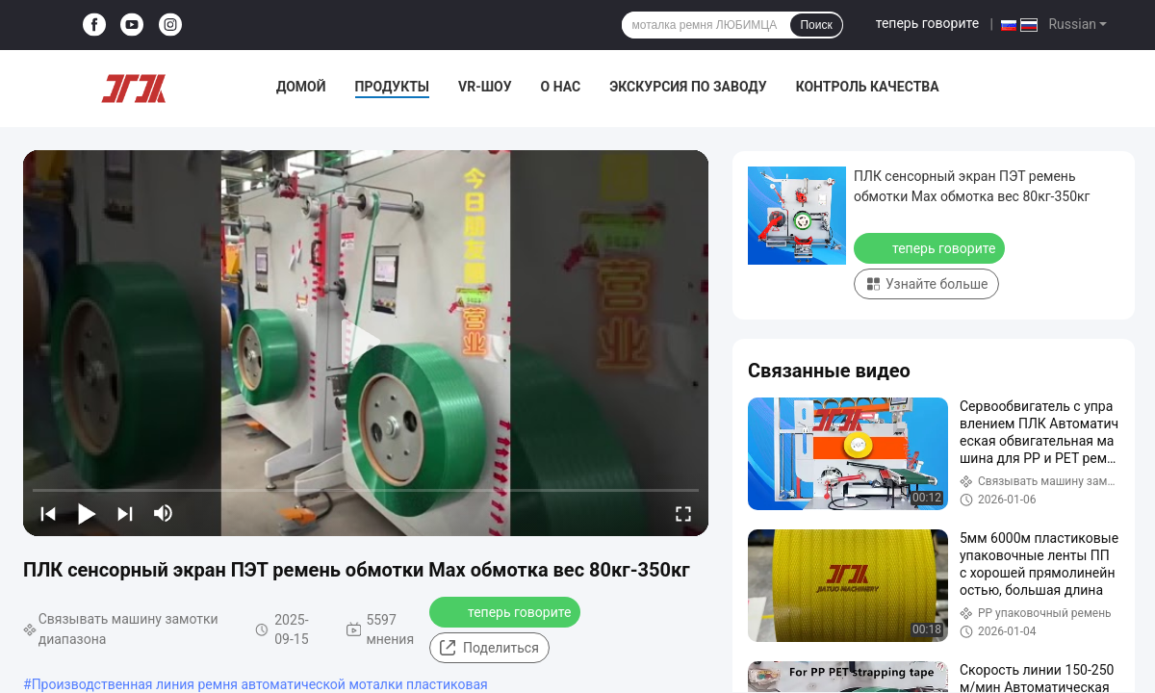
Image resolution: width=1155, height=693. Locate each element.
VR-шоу (485, 86)
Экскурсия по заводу (687, 86)
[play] (366, 343)
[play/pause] (86, 513)
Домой (301, 86)
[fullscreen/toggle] (683, 513)
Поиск (816, 25)
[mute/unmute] (163, 513)
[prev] (48, 513)
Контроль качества (867, 86)
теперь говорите (927, 23)
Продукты (392, 86)
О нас (561, 86)
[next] (125, 513)
